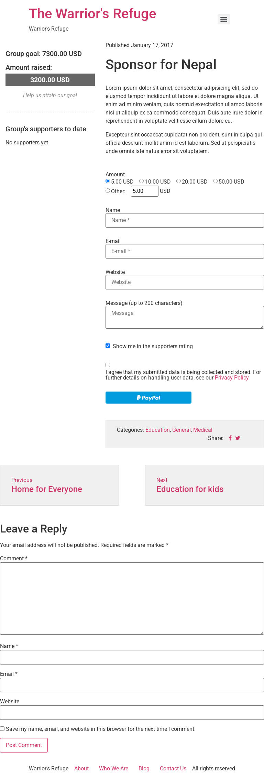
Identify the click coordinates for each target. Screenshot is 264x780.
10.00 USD (158, 182)
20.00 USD (195, 182)
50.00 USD (231, 182)
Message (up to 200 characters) (144, 303)
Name (113, 210)
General (181, 430)
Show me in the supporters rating (153, 346)
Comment (14, 558)
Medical (202, 430)
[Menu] (224, 19)
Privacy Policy (232, 377)
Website (115, 272)
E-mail (113, 241)
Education (157, 430)
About (81, 768)
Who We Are (113, 768)
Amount (115, 174)
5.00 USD (122, 182)
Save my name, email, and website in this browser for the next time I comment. (101, 729)
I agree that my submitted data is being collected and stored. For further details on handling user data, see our (183, 375)
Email (9, 674)
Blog (144, 768)
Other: (118, 191)
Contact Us (173, 768)
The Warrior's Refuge (92, 14)
